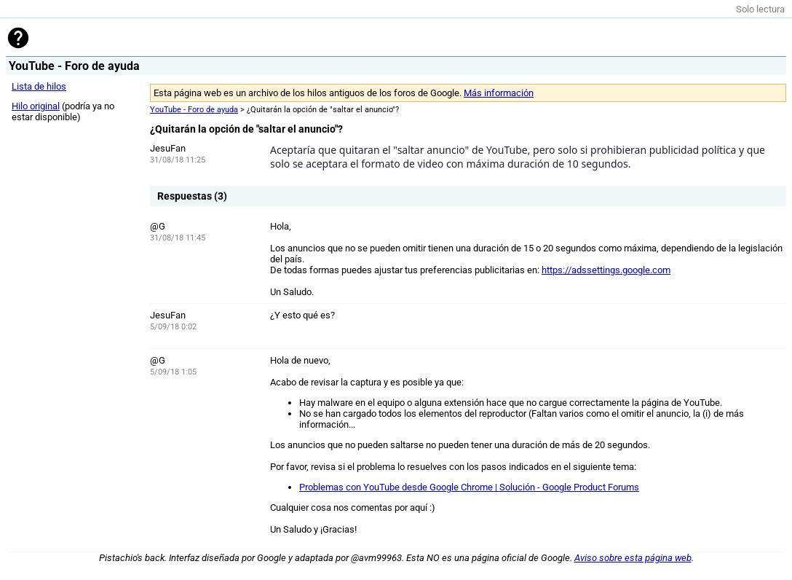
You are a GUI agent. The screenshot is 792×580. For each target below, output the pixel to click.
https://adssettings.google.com (606, 269)
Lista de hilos (39, 86)
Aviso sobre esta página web (633, 557)
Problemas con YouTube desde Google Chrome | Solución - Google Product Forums (469, 487)
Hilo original (36, 106)
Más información (499, 92)
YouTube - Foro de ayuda (194, 109)
